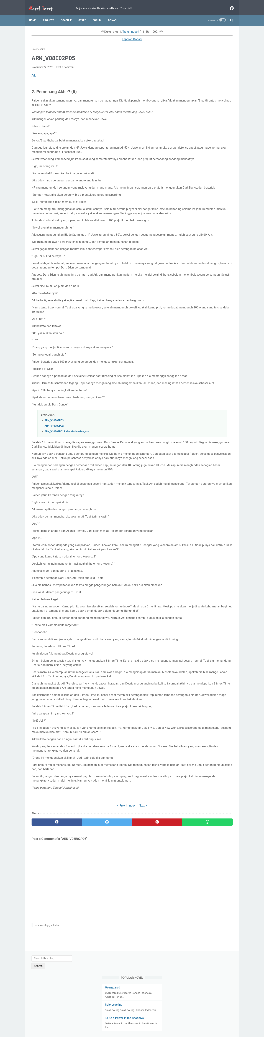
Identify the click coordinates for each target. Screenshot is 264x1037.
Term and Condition (105, 1024)
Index (98, 879)
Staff (84, 14)
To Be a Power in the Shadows (201, 93)
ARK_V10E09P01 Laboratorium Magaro (67, 453)
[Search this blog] (199, 30)
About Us (175, 1024)
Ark (34, 72)
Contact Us (160, 1024)
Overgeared (189, 58)
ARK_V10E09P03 (54, 442)
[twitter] (82, 895)
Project (51, 14)
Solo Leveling (190, 76)
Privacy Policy (127, 1024)
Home (35, 14)
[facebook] (229, 4)
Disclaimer (144, 1024)
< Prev (88, 879)
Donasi (115, 14)
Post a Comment (65, 63)
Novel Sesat (136, 1031)
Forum (99, 14)
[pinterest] (116, 895)
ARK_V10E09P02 (54, 448)
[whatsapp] (149, 895)
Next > (110, 879)
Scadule (68, 14)
